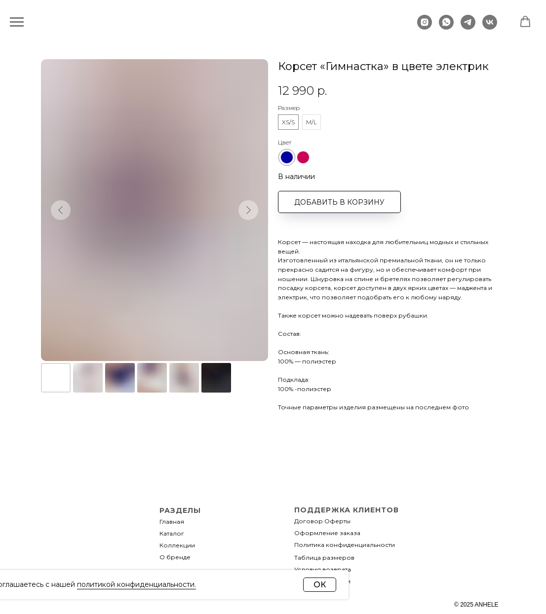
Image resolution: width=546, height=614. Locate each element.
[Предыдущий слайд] (61, 210)
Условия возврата (322, 569)
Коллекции (177, 545)
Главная (171, 521)
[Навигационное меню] (17, 22)
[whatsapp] (446, 27)
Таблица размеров (324, 557)
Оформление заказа (327, 533)
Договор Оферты (322, 521)
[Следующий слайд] (248, 210)
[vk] (489, 27)
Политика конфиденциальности (344, 544)
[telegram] (468, 27)
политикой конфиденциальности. (136, 584)
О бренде (175, 557)
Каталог (171, 533)
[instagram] (424, 27)
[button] (525, 22)
